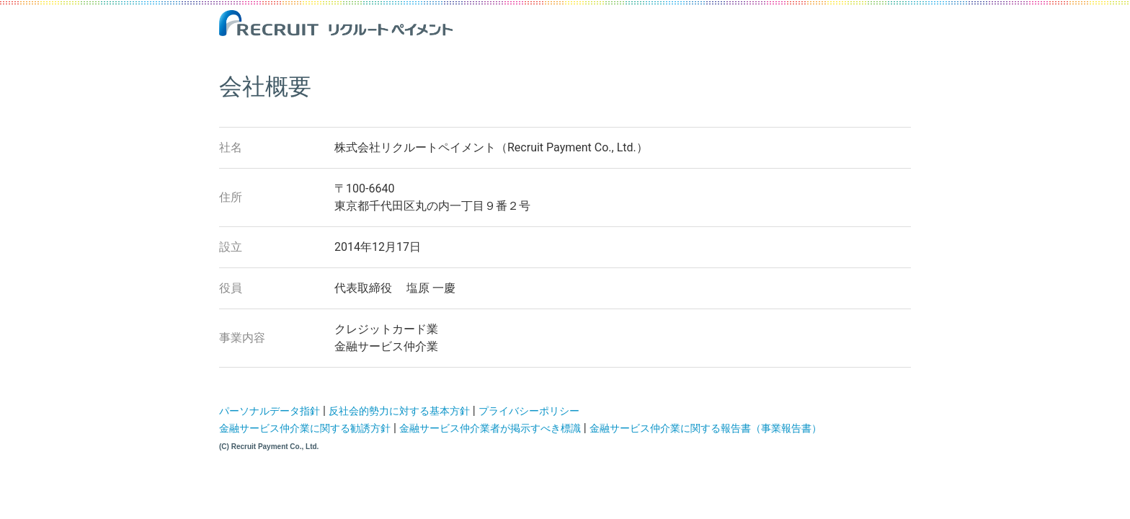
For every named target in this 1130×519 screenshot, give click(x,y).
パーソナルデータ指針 (269, 411)
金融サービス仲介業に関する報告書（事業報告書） (706, 428)
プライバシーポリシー (529, 411)
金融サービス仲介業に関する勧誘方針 (305, 428)
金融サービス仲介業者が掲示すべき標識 (490, 428)
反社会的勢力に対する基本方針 (399, 411)
